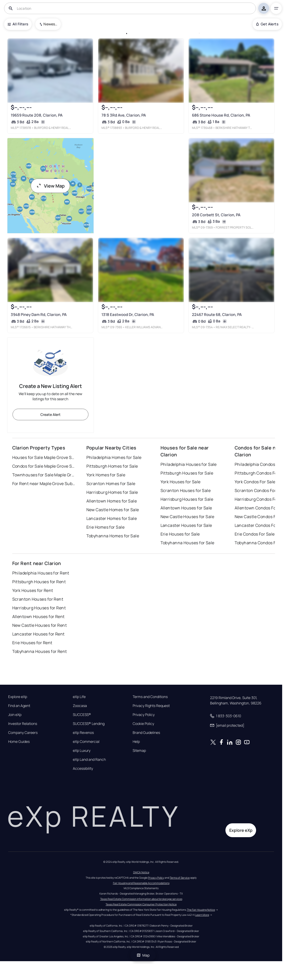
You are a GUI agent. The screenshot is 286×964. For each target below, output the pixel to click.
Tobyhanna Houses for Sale (187, 543)
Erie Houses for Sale (180, 534)
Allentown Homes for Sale (111, 501)
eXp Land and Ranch (89, 759)
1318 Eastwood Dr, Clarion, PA (127, 314)
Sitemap (139, 750)
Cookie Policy (143, 723)
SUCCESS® (82, 714)
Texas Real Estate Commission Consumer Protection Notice (141, 904)
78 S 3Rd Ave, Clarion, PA (123, 115)
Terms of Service (180, 877)
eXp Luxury (81, 750)
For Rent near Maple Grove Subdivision (44, 483)
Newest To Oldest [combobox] (50, 24)
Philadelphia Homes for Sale (114, 457)
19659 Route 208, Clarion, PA (36, 115)
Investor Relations (22, 723)
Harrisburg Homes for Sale (112, 492)
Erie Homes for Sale (105, 527)
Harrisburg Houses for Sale (187, 499)
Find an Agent (19, 705)
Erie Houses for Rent (32, 642)
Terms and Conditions (150, 697)
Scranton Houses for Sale (186, 490)
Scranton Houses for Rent (37, 599)
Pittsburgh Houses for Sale (187, 473)
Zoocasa (80, 705)
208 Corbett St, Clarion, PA (216, 214)
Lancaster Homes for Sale (111, 518)
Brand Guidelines (146, 732)
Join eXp (14, 714)
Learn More (202, 915)
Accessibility (83, 768)
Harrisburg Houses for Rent (39, 608)
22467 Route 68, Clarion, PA (217, 314)
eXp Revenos (83, 732)
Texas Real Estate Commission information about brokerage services (141, 899)
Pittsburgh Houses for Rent (39, 581)
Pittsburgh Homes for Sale (112, 466)
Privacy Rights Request (151, 705)
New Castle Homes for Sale (112, 509)
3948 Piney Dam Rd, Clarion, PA (38, 314)
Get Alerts (267, 24)
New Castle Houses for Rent (39, 625)
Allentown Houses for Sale (186, 508)
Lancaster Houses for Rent (38, 634)
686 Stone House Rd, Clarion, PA (221, 115)
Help (136, 741)
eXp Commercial (86, 741)
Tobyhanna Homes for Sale (112, 536)
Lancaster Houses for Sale (186, 525)
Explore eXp (17, 697)
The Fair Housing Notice (201, 909)
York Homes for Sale (105, 475)
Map (143, 955)
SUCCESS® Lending (89, 723)
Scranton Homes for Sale (110, 483)
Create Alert (50, 414)
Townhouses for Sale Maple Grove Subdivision (44, 475)
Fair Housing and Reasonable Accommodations (141, 883)
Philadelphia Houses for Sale (189, 464)
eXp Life (79, 697)
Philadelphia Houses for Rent (40, 573)
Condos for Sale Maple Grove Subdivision (44, 466)
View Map (50, 186)
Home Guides (19, 741)
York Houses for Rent (32, 590)
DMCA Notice (141, 872)
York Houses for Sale (181, 482)
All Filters (18, 24)
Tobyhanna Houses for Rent (39, 651)
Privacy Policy (144, 714)
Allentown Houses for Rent (38, 616)
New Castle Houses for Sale (187, 516)
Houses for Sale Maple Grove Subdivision (44, 457)
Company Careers (23, 732)
